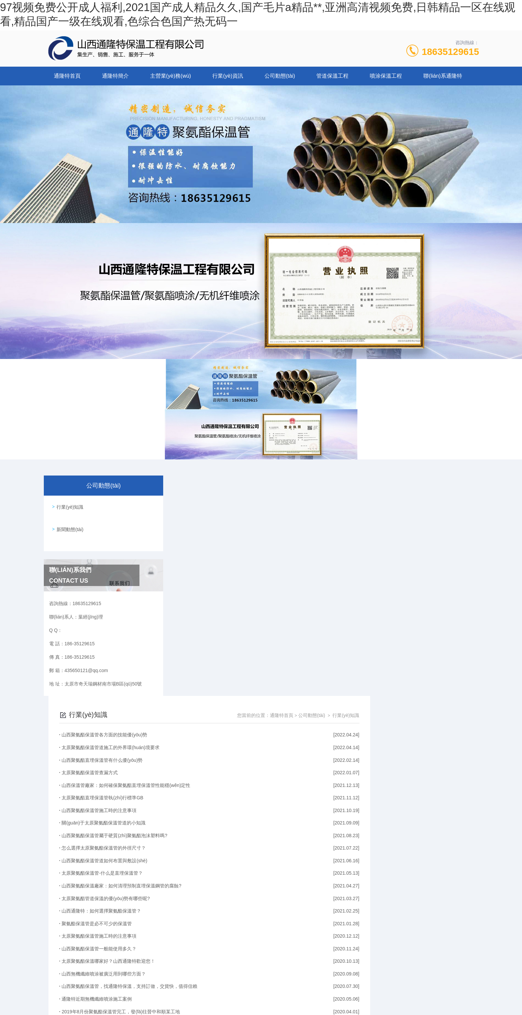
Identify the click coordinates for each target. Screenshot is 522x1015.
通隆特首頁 (67, 76)
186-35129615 (219, 983)
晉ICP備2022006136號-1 (317, 993)
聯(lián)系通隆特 (442, 76)
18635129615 (450, 52)
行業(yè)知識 (68, 505)
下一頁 (344, 934)
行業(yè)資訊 (227, 76)
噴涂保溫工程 (386, 76)
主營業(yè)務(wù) (170, 76)
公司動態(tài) (280, 76)
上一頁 (292, 934)
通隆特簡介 (115, 76)
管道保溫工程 (332, 76)
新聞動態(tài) (68, 524)
